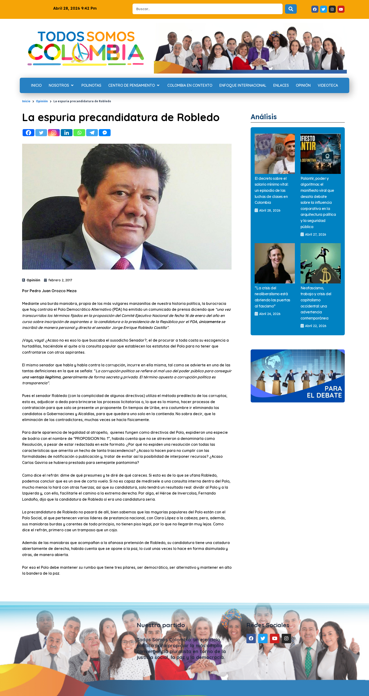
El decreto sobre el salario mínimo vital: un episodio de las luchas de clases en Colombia (271, 190)
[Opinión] (303, 85)
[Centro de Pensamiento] (134, 85)
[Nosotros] (61, 85)
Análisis (265, 116)
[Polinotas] (91, 85)
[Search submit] (291, 9)
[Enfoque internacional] (243, 85)
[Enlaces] (281, 85)
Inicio (26, 101)
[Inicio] (36, 85)
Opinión (42, 101)
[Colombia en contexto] (190, 85)
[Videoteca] (327, 85)
